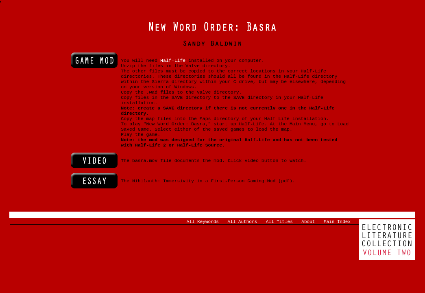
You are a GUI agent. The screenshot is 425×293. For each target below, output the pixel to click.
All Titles (279, 237)
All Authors (242, 237)
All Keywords (203, 237)
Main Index (337, 237)
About (308, 237)
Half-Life (172, 62)
